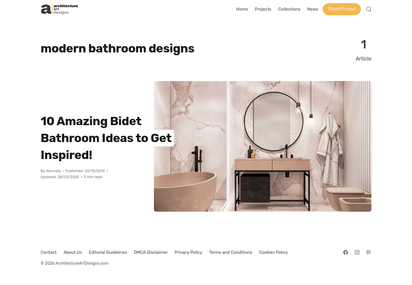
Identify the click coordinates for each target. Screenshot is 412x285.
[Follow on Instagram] (357, 252)
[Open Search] (369, 9)
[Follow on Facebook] (345, 252)
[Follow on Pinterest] (368, 252)
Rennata (53, 171)
